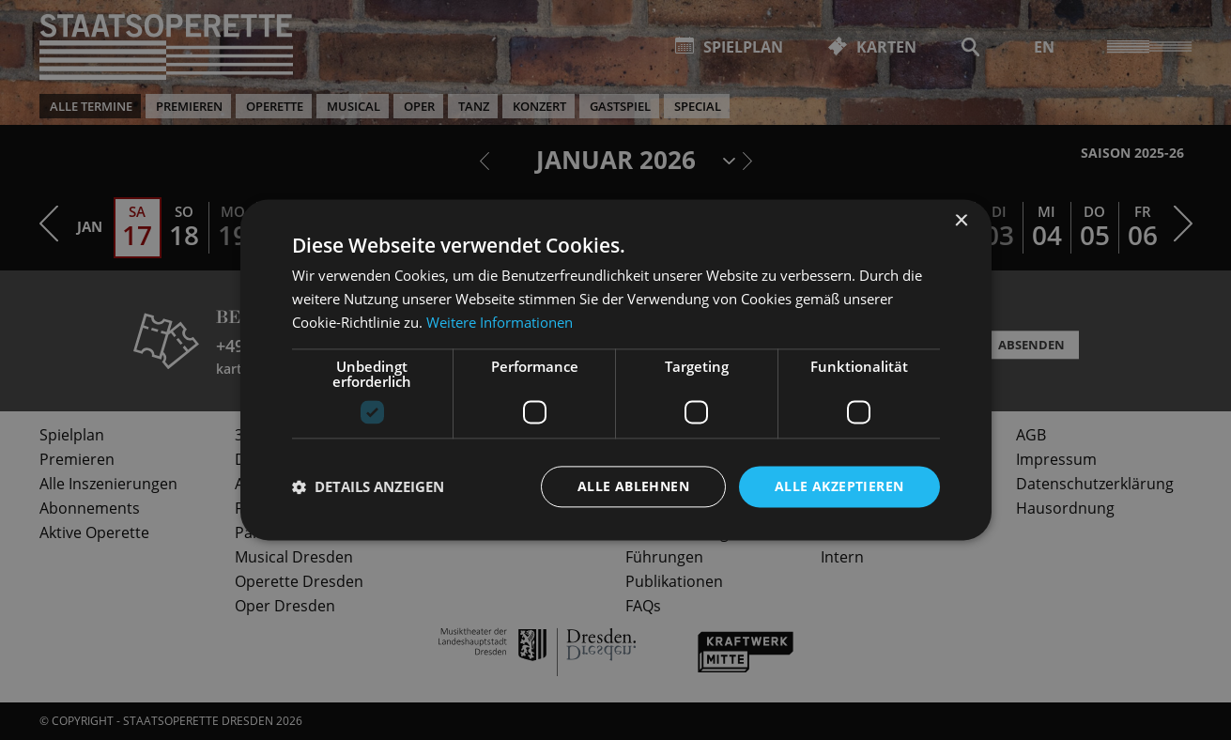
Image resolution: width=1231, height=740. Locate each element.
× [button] (961, 221)
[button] (368, 486)
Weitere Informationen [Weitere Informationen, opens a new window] (499, 322)
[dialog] (615, 370)
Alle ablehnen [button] (633, 486)
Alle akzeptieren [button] (839, 486)
